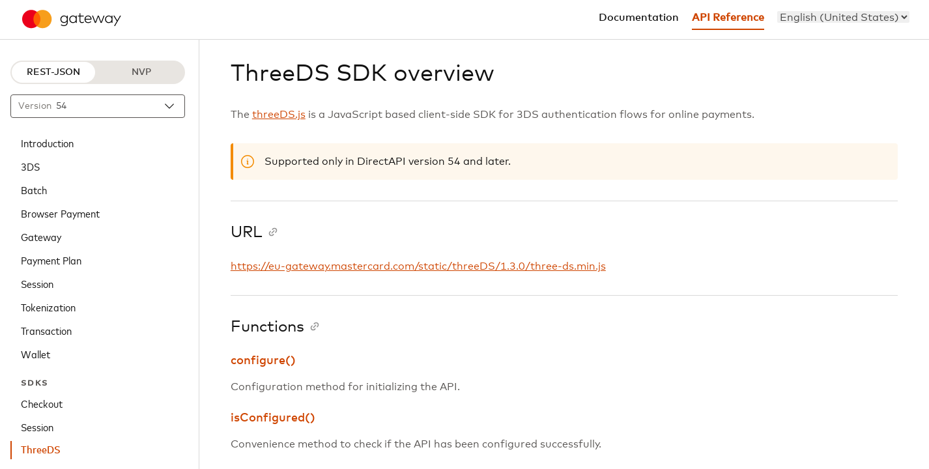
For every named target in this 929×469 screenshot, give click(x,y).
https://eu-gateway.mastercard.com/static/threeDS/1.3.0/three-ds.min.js (418, 266)
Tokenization (48, 307)
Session (37, 283)
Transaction (46, 330)
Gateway (41, 236)
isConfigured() (273, 418)
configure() (263, 361)
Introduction (47, 142)
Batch (34, 189)
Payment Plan (51, 260)
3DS (30, 166)
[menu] (843, 17)
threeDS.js (279, 114)
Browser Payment (60, 213)
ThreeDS (41, 450)
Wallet (35, 354)
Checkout (42, 403)
